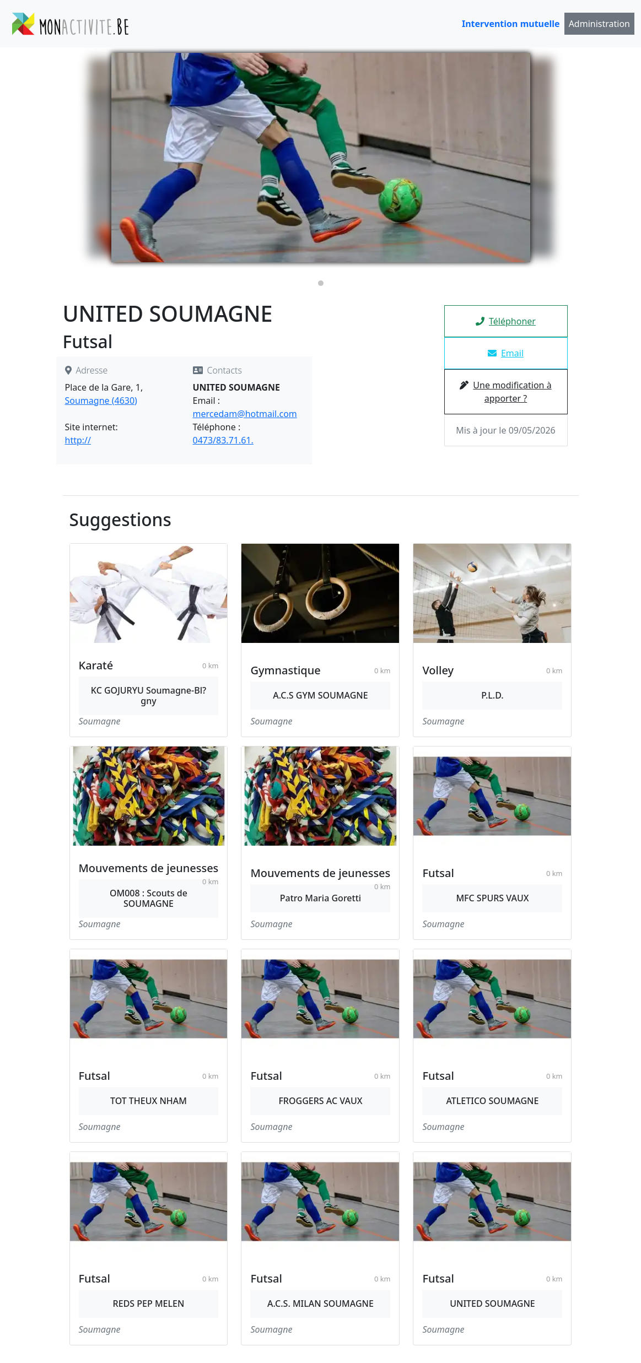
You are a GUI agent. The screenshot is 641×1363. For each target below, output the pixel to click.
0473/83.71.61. (223, 440)
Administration (599, 24)
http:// (78, 440)
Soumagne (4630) (101, 400)
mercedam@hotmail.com (245, 414)
